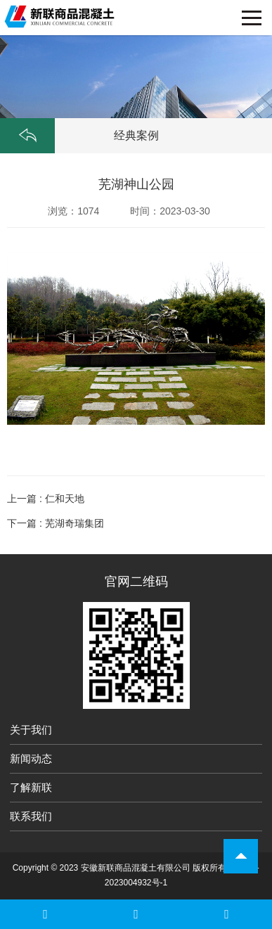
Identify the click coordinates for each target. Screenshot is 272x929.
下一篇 (55, 523)
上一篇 (45, 498)
